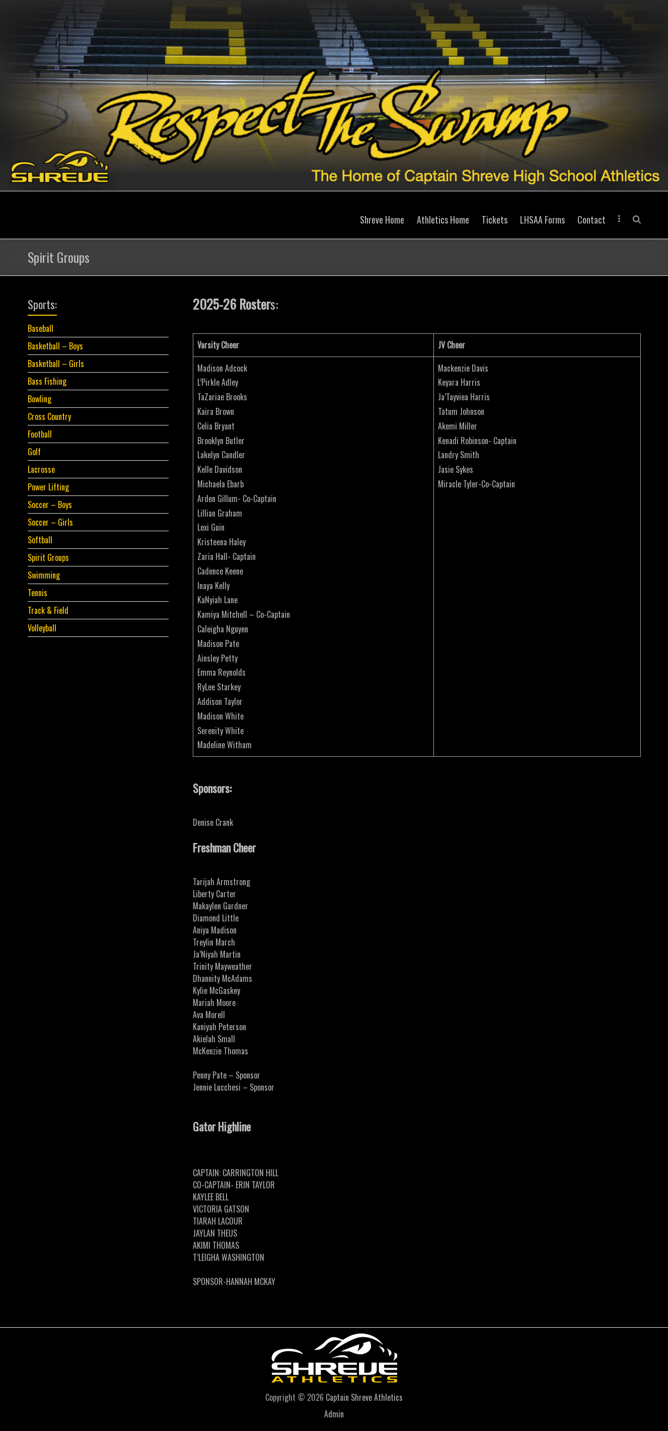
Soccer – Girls (50, 522)
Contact (591, 219)
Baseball (40, 328)
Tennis (37, 593)
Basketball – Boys (55, 346)
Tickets (494, 219)
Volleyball (42, 628)
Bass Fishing (47, 381)
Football (40, 434)
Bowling (39, 399)
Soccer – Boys (50, 504)
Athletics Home (443, 219)
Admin (334, 1414)
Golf (34, 452)
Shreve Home (382, 219)
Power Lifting (48, 487)
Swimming (44, 575)
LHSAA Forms (542, 219)
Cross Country (49, 416)
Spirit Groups (48, 557)
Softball (40, 540)
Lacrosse (41, 469)
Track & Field (48, 610)
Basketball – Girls (56, 363)
